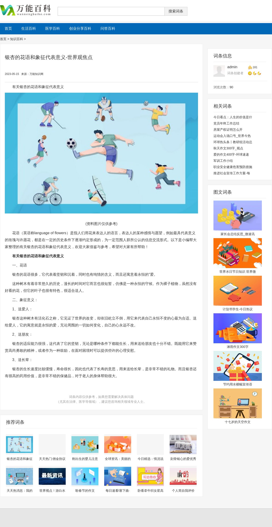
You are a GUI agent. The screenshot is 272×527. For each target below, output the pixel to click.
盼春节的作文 (85, 490)
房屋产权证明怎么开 (227, 129)
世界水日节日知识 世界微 (237, 271)
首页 (3, 39)
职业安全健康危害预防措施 (232, 167)
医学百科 (52, 28)
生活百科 (28, 28)
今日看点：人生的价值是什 (232, 117)
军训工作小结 (223, 161)
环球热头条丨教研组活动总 (232, 142)
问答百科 (108, 28)
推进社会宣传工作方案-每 (231, 173)
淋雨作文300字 (237, 347)
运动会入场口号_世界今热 (232, 136)
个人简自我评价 (183, 490)
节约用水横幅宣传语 (237, 384)
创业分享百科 (80, 28)
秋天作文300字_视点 (228, 148)
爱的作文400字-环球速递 (231, 154)
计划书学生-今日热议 (238, 309)
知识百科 (16, 39)
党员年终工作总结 (226, 123)
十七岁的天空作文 (238, 422)
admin (232, 67)
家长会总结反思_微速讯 (238, 234)
